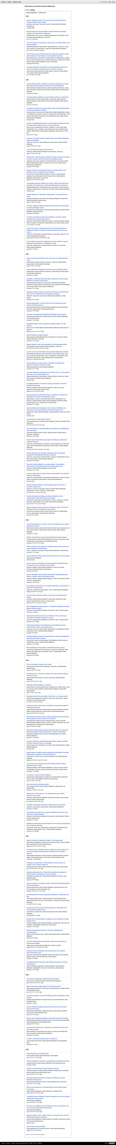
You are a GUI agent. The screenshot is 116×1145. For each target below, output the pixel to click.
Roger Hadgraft (40, 1031)
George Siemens (49, 724)
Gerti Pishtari (30, 756)
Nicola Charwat (39, 176)
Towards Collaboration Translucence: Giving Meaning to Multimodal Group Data (48, 1061)
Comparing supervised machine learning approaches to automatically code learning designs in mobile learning (47, 908)
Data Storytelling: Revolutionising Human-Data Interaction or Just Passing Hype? (48, 556)
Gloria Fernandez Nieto (37, 711)
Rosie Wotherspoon (62, 114)
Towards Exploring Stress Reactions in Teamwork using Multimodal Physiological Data (45, 931)
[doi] (33, 27)
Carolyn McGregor (34, 529)
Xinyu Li (47, 355)
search (19, 1)
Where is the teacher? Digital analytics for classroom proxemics (44, 986)
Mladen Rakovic (36, 130)
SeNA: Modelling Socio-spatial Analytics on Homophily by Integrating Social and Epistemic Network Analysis (48, 607)
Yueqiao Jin (33, 48)
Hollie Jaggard (34, 116)
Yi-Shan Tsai (47, 37)
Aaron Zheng (59, 337)
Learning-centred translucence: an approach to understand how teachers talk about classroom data (47, 1028)
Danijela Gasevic (61, 174)
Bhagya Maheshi (31, 35)
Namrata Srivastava (31, 100)
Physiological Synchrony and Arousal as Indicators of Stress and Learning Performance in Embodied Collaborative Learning (46, 616)
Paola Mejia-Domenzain (41, 87)
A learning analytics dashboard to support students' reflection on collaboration (48, 97)
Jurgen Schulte (47, 711)
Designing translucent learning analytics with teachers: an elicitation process (47, 696)
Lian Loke (46, 677)
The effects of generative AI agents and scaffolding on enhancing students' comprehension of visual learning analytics (47, 218)
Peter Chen (37, 769)
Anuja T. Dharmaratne (51, 61)
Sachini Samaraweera (32, 57)
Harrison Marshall (45, 769)
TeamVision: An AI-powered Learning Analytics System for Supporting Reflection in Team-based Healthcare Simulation (48, 109)
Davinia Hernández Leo (32, 1070)
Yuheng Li (53, 174)
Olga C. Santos (44, 934)
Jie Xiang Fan (38, 114)
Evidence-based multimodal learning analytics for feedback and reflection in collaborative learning (47, 440)
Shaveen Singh (57, 922)
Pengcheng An (30, 26)
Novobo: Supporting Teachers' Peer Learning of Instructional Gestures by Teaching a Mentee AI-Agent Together (46, 21)
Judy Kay (31, 688)
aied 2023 (29, 621)
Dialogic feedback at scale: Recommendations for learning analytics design (47, 344)
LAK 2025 (29, 93)
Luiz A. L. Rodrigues (39, 129)
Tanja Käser (48, 89)
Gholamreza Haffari (62, 400)
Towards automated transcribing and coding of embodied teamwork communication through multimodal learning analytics (45, 497)
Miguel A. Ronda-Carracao (33, 934)
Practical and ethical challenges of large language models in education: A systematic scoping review (46, 485)
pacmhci (29, 891)
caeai (28, 146)
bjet (27, 425)
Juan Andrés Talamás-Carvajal (34, 432)
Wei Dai (38, 346)
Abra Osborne (42, 116)
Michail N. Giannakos (40, 980)
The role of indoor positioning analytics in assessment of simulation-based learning (47, 596)
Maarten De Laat (31, 668)
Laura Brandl (55, 187)
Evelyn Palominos (61, 99)
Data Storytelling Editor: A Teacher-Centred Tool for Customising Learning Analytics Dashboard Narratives (46, 304)
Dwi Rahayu (61, 87)
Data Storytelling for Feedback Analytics (37, 335)
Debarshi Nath (39, 127)
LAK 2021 (29, 879)
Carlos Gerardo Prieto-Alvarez (34, 1040)
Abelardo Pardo (58, 1070)
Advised (32, 10)
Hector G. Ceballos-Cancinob (49, 432)
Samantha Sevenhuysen (51, 59)
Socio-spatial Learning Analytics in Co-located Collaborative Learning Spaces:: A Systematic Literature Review (48, 586)
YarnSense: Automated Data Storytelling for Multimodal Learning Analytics (46, 314)
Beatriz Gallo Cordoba (53, 797)
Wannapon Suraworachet (37, 966)
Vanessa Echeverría (53, 46)
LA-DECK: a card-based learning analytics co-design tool (42, 1038)
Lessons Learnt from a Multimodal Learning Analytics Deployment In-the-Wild (47, 351)
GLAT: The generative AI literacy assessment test (40, 149)
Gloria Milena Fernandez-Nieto (34, 307)
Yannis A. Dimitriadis (60, 421)
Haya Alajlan (33, 89)
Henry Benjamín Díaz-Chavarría (52, 209)
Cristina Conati (61, 687)
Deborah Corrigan (31, 799)
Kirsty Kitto (29, 309)
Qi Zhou (29, 966)
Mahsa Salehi (58, 398)
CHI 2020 (29, 1003)
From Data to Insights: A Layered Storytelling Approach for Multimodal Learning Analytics (48, 996)
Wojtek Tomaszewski (32, 200)
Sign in (110, 1)
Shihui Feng (30, 295)
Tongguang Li (52, 127)
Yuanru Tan (36, 629)
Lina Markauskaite (61, 666)
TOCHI (28, 359)
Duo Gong (48, 24)
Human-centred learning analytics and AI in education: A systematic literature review (47, 259)
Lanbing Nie (42, 527)
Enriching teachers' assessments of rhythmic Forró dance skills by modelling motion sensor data (47, 674)
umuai (28, 1092)
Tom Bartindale (30, 769)
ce (27, 74)
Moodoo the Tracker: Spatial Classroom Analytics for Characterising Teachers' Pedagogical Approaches (47, 706)
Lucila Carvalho (30, 666)
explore (9, 1)
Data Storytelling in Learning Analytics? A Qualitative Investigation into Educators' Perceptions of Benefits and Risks (45, 364)
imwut (28, 1014)
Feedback (39, 1143)
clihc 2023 (29, 559)
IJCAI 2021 (29, 859)
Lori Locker (54, 1031)
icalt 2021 (29, 926)
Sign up (113, 1)
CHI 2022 (29, 748)
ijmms (28, 681)
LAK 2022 (29, 737)
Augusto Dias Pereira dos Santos (35, 677)
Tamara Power (56, 527)
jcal (27, 39)
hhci (28, 1083)
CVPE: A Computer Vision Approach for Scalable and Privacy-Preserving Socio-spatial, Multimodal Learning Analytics (48, 547)
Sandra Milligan (39, 778)
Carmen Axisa (51, 698)
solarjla (28, 179)
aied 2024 (29, 460)
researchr (3, 1)
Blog (31, 1143)
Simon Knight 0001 (39, 688)
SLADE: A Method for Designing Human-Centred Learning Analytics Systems (47, 269)
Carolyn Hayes (64, 527)
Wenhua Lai (47, 174)
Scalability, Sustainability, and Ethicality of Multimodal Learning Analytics (46, 804)
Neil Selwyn (46, 778)
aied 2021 (29, 938)
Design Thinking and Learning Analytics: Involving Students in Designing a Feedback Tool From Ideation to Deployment (47, 32)
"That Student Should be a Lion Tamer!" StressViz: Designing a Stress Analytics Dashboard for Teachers (48, 525)
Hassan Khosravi (42, 200)
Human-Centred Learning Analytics (36, 1126)
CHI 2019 (29, 1064)
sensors (28, 790)
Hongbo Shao (30, 411)
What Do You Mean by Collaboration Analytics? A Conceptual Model (45, 840)
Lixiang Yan (61, 46)
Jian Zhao (49, 745)
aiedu (28, 237)
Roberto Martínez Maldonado (59, 24)
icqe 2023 (29, 632)
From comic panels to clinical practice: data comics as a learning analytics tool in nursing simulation (48, 43)
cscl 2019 (29, 1122)
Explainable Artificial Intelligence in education (39, 685)
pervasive (29, 543)
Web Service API (24, 1143)
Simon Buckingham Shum (52, 116)
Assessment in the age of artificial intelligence (39, 775)
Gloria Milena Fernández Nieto (51, 477)
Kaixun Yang (36, 160)
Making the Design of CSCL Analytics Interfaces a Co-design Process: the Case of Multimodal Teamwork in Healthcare (48, 1116)
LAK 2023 (29, 533)
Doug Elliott (45, 698)
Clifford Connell (61, 59)
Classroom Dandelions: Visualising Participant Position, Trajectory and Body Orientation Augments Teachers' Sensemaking (47, 742)
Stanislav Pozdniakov (32, 387)
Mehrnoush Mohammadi (33, 198)
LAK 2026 (29, 63)
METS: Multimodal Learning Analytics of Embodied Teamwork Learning (45, 647)
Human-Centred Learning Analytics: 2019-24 (38, 419)
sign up (32, 1134)
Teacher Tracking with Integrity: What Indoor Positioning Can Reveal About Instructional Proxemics (47, 1007)
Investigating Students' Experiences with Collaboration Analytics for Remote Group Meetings (47, 963)
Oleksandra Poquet (50, 720)
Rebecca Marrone (40, 720)
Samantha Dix (52, 114)
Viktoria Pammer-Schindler (52, 100)
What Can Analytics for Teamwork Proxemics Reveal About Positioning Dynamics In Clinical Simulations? (48, 884)
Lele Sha (35, 488)
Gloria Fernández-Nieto (43, 99)
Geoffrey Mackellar (37, 400)
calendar (14, 1)
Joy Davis (32, 59)
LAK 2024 (29, 275)
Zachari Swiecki (41, 89)
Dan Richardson (54, 769)
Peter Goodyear (54, 1055)
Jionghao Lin (60, 499)
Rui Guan (45, 127)
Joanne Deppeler (64, 797)
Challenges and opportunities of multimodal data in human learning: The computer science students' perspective (46, 863)
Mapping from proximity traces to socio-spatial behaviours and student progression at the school (45, 794)
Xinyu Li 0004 (30, 72)
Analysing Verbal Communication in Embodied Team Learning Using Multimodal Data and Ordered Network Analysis (48, 637)
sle (27, 50)
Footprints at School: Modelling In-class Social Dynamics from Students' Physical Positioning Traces (46, 951)
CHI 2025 (29, 119)
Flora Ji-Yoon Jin (40, 35)
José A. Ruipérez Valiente (33, 786)
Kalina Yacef (52, 677)
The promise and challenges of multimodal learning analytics (43, 978)
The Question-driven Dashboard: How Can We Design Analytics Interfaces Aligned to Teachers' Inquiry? (46, 764)
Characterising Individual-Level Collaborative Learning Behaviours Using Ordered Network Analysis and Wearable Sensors (46, 626)
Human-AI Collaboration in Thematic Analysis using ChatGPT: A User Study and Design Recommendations (48, 474)
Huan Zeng (42, 24)
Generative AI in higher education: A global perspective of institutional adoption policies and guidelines (48, 139)
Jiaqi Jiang (29, 24)
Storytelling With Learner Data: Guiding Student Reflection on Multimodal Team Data (48, 895)
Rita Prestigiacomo (31, 1031)
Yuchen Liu (29, 580)
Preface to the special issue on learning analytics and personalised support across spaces (47, 1088)
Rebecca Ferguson (45, 1128)
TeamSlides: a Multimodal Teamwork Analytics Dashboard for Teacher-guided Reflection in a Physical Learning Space (47, 279)
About (3, 1143)
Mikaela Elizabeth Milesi (50, 35)
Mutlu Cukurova (64, 767)
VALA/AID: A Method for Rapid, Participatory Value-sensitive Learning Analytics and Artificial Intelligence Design (48, 206)
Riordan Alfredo (43, 46)
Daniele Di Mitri (59, 786)
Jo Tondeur (53, 722)
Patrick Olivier (44, 924)
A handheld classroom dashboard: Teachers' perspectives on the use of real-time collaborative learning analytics (48, 1097)
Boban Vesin (56, 866)
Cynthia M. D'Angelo (56, 945)
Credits (13, 1143)
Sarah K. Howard (46, 722)
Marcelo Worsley (31, 945)
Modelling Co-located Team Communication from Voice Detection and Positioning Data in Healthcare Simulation (48, 824)
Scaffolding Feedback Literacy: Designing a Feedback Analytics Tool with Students (46, 324)
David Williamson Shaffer (62, 629)
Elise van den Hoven (32, 1033)
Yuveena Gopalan (64, 988)
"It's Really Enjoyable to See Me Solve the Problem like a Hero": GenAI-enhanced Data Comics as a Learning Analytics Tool (48, 373)
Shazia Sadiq (64, 198)
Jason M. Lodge (31, 778)
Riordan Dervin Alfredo (32, 527)
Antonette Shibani (64, 1020)
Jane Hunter (48, 1031)
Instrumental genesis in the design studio (38, 1053)
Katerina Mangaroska (57, 709)
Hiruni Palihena (61, 35)
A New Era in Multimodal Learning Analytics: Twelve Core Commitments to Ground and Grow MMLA (46, 942)
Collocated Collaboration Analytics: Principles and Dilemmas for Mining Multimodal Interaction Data (46, 1078)
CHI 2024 (29, 380)
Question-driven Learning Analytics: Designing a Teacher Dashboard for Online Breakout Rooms (48, 919)
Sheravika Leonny (39, 59)
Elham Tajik (42, 198)
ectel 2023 (29, 582)
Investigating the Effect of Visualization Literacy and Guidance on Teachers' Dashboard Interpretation (47, 384)
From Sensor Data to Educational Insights (38, 784)
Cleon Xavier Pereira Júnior (51, 129)
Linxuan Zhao (41, 57)
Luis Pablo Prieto (31, 209)
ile (27, 702)
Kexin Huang (36, 24)
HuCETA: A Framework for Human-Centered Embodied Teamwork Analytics (47, 537)
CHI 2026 (29, 27)
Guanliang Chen (31, 176)
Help (17, 1143)
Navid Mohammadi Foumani (48, 398)
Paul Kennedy (48, 527)
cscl (28, 1057)
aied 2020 (29, 1023)
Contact (8, 1143)
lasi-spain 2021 (30, 915)
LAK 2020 (29, 1035)
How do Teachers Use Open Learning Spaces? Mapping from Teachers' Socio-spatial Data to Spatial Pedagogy (47, 813)
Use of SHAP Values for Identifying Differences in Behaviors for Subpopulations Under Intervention (48, 429)
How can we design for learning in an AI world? (39, 664)
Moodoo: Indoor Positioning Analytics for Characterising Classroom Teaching (47, 1018)
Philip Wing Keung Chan (50, 176)
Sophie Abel (32, 114)
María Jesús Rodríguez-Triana (50, 756)
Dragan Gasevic (40, 48)
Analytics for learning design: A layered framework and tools (43, 1068)
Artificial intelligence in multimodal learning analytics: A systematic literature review (47, 195)
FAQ (34, 1143)
